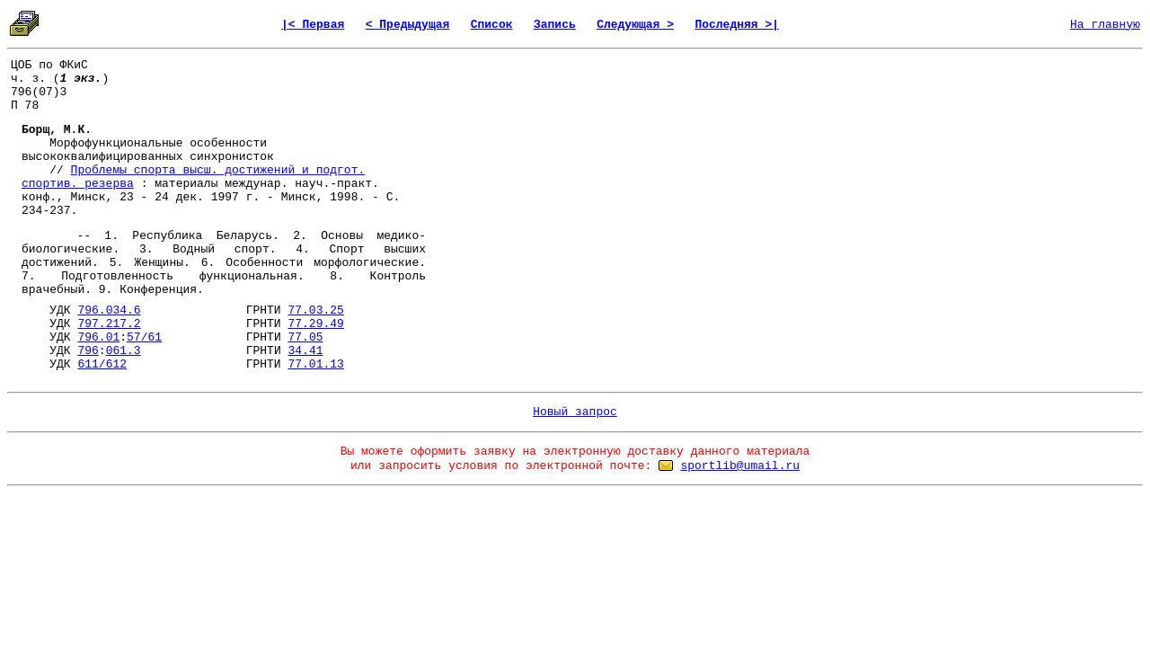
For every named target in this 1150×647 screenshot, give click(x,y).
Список (492, 24)
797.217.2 (108, 324)
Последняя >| (736, 24)
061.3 (123, 351)
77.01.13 (315, 364)
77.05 (305, 337)
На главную (1105, 24)
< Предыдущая (408, 24)
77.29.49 (315, 324)
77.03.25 (315, 310)
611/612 (102, 364)
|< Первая (312, 24)
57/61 (144, 337)
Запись (555, 24)
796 (87, 351)
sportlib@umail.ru (740, 466)
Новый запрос (575, 412)
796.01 (98, 337)
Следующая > (635, 24)
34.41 (305, 351)
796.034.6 (108, 310)
